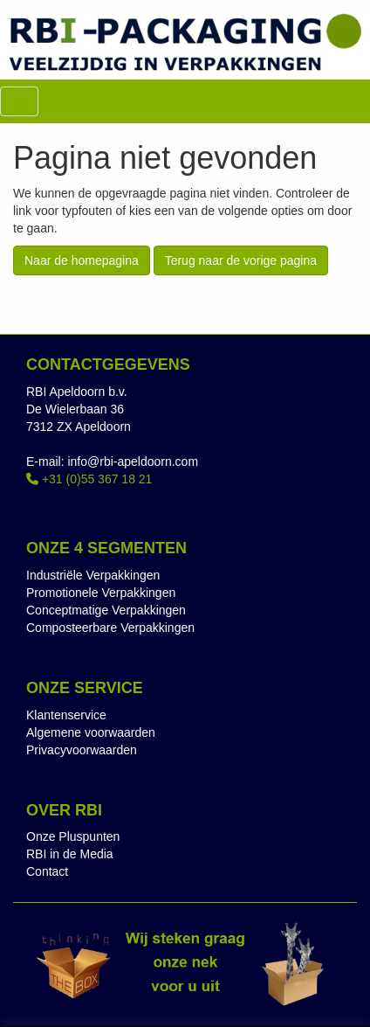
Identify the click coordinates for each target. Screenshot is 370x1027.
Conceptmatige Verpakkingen (106, 610)
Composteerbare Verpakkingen (110, 628)
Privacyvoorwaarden (81, 750)
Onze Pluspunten (73, 836)
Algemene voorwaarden (90, 732)
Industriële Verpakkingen (93, 575)
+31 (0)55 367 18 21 (89, 479)
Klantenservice (66, 715)
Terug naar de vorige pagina (241, 260)
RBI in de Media (69, 854)
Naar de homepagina (81, 260)
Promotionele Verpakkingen (100, 593)
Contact (47, 871)
